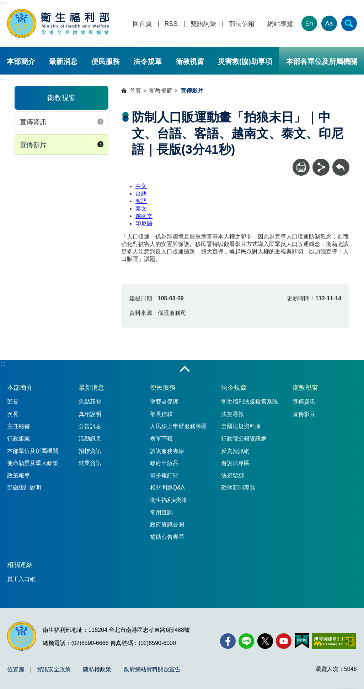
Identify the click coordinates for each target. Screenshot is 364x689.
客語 (141, 201)
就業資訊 (90, 463)
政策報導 (18, 475)
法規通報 (232, 414)
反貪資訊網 (235, 451)
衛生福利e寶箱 (168, 500)
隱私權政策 (97, 669)
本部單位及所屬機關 (32, 451)
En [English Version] (309, 23)
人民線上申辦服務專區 (178, 426)
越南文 (143, 216)
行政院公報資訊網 (244, 439)
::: (3, 3)
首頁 (135, 91)
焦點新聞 (90, 402)
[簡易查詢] (349, 23)
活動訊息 (90, 439)
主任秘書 (18, 426)
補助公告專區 (167, 537)
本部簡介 (21, 61)
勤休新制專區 (238, 488)
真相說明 (90, 414)
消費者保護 (164, 402)
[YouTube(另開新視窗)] (283, 641)
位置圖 (15, 669)
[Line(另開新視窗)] (246, 641)
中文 (141, 186)
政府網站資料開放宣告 (152, 669)
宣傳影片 (33, 144)
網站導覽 (280, 24)
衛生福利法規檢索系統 (249, 402)
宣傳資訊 (33, 122)
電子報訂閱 (164, 475)
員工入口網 (21, 579)
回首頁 (142, 24)
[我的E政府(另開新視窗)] (302, 641)
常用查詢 (161, 512)
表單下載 (161, 439)
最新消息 (63, 61)
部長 (12, 402)
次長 (12, 414)
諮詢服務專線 (167, 451)
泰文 (141, 209)
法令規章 (147, 61)
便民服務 (105, 61)
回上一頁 (340, 162)
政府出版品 (164, 463)
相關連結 (20, 564)
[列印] (301, 167)
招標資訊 (90, 451)
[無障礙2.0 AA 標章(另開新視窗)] (334, 641)
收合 (185, 369)
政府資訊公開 (167, 524)
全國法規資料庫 (241, 426)
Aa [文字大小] (329, 23)
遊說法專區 (235, 463)
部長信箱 (242, 24)
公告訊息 (90, 426)
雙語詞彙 (203, 24)
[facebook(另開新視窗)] (228, 641)
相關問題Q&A (167, 488)
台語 (141, 194)
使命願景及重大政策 (32, 463)
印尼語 (143, 223)
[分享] (321, 167)
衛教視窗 (190, 61)
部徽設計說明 (24, 488)
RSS (171, 24)
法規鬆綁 (232, 475)
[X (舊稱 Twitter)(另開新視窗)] (265, 641)
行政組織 (18, 439)
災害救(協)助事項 (245, 61)
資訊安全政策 (54, 669)
